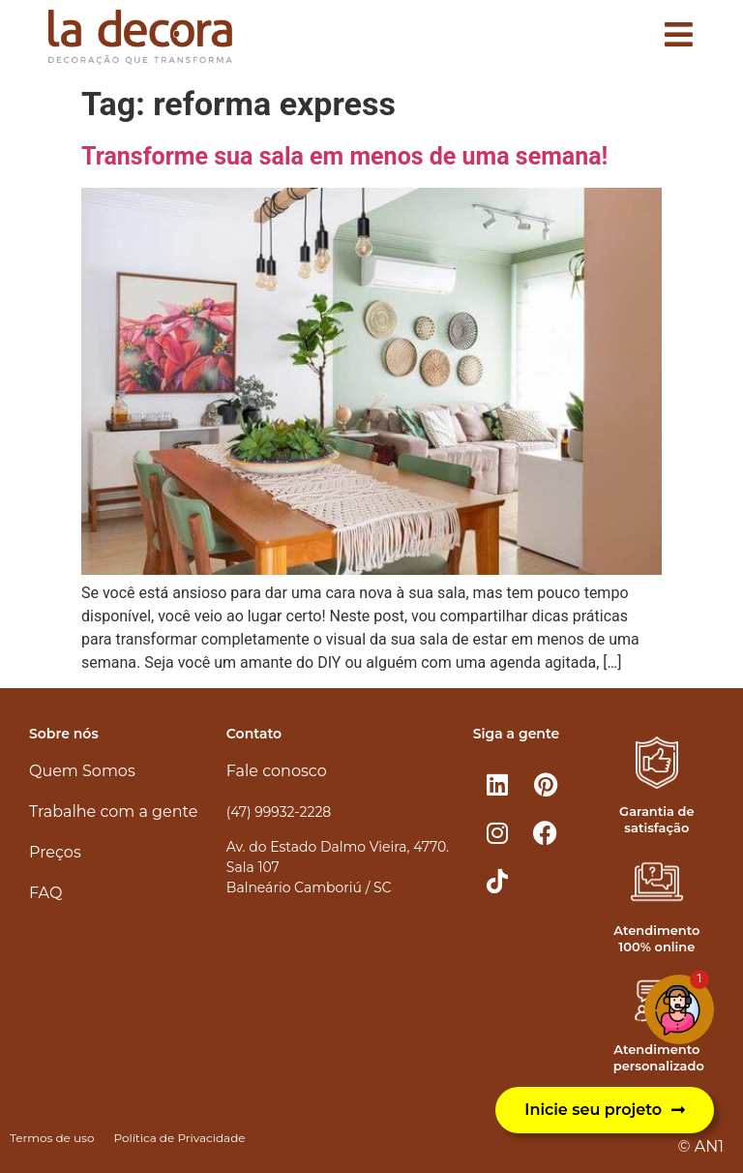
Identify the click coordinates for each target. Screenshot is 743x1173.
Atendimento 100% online (656, 938)
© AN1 (701, 1146)
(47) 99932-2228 (278, 812)
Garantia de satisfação (656, 819)
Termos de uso (52, 1137)
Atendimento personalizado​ (658, 1057)
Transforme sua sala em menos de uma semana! (344, 156)
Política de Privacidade (179, 1137)
